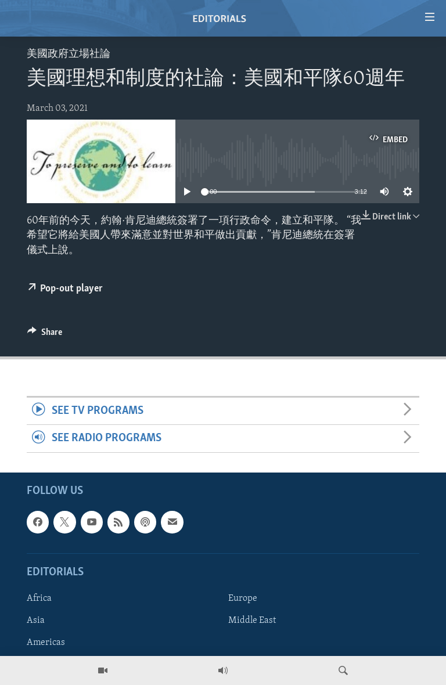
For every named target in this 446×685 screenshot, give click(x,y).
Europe (242, 598)
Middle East (252, 620)
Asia (36, 620)
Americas (46, 642)
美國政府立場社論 (68, 54)
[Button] (44, 335)
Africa (39, 598)
